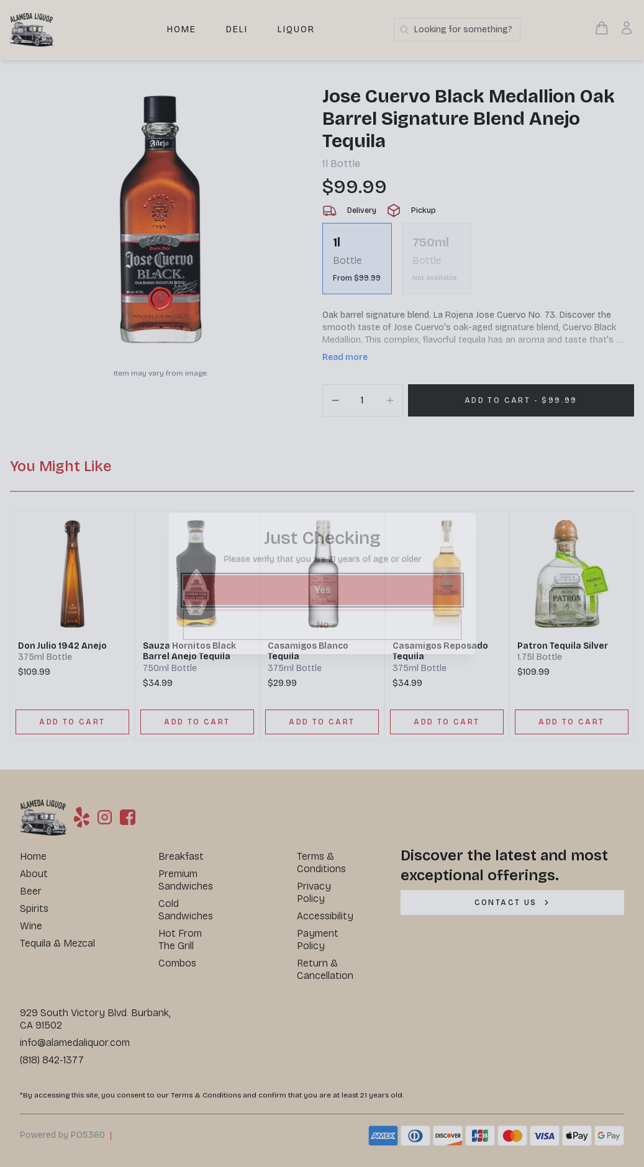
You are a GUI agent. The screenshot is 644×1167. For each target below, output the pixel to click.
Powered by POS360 (62, 1135)
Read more (345, 357)
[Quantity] (363, 400)
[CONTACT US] (512, 902)
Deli (237, 29)
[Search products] (457, 30)
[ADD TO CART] (72, 722)
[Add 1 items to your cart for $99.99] (521, 400)
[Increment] (390, 400)
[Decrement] (335, 400)
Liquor (296, 29)
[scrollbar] (478, 263)
